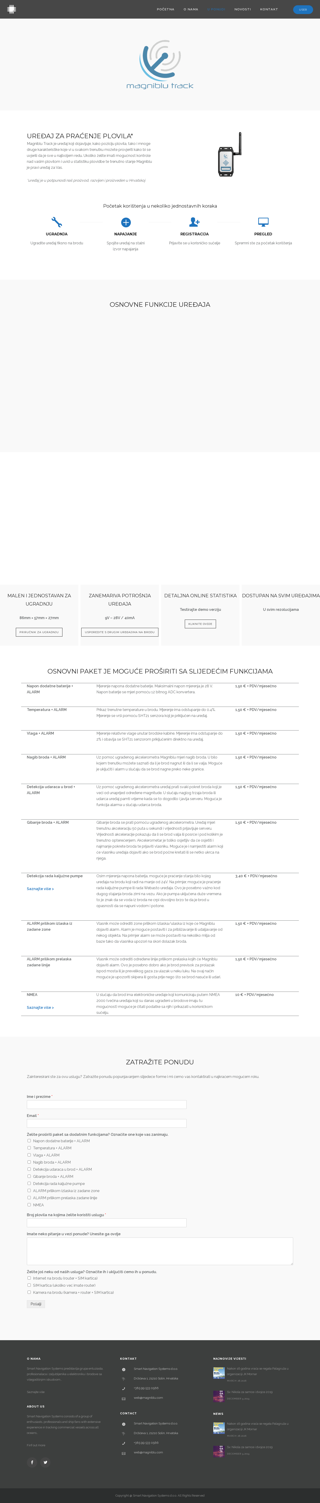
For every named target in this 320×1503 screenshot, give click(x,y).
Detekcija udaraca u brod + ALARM (62, 1169)
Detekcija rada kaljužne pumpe (59, 1184)
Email (33, 1116)
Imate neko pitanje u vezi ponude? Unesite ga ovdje (74, 1234)
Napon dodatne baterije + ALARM (61, 1141)
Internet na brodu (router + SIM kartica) (65, 1278)
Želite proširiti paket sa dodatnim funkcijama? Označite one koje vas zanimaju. (97, 1134)
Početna (165, 9)
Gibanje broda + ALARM (53, 1176)
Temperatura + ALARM (52, 1148)
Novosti (242, 9)
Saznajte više (36, 1392)
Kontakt (269, 9)
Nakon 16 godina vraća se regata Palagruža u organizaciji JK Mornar (258, 1371)
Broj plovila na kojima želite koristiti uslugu (66, 1215)
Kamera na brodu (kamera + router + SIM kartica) (73, 1292)
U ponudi (216, 9)
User (303, 9)
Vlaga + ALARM (46, 1155)
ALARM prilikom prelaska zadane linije (65, 1198)
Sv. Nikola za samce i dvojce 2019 (250, 1392)
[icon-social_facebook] (33, 1462)
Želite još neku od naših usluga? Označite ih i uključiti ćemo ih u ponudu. (92, 1272)
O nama (191, 9)
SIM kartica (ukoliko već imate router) (64, 1285)
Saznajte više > (40, 889)
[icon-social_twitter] (45, 1462)
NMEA (38, 1205)
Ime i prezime (40, 1096)
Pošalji (36, 1304)
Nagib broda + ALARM (52, 1162)
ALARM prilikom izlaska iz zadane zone (66, 1191)
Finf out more (36, 1445)
